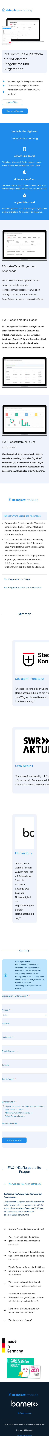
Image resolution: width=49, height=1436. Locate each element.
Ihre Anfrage (9, 1079)
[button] (24, 516)
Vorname (5, 1023)
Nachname (8, 1037)
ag (22, 1413)
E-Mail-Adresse (10, 1051)
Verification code (9, 1123)
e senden (27, 1413)
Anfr (19, 1413)
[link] (18, 8)
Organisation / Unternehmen (15, 996)
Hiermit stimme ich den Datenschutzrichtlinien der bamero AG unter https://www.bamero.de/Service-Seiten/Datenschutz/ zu (24, 1111)
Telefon (5, 1065)
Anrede (6, 1010)
